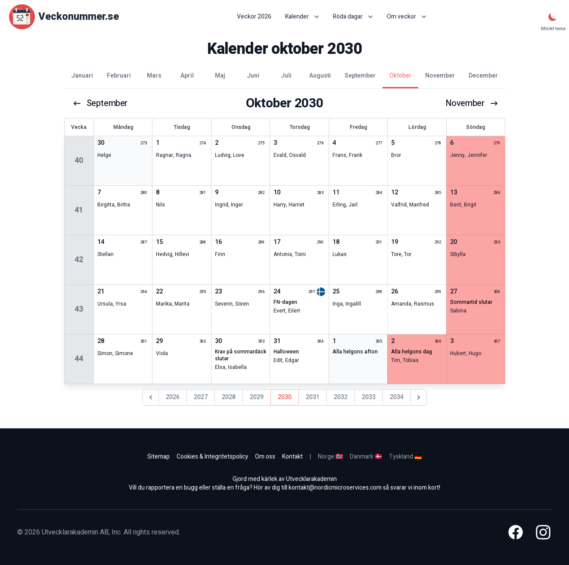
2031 (313, 397)
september (100, 103)
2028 (229, 397)
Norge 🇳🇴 (330, 456)
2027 (201, 397)
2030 (285, 397)
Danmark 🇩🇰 (366, 456)
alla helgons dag (411, 352)
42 (79, 259)
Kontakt (292, 456)
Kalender (302, 16)
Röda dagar (353, 16)
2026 (173, 397)
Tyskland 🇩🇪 (405, 456)
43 (79, 309)
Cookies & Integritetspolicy (212, 456)
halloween (286, 352)
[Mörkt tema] (552, 17)
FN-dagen (285, 302)
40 (79, 160)
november (471, 103)
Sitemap (158, 456)
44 (79, 359)
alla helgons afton (355, 352)
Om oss (265, 456)
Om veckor (406, 16)
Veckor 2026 (254, 16)
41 (79, 210)
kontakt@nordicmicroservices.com (335, 487)
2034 (397, 397)
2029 (257, 397)
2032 (341, 397)
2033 (369, 397)
